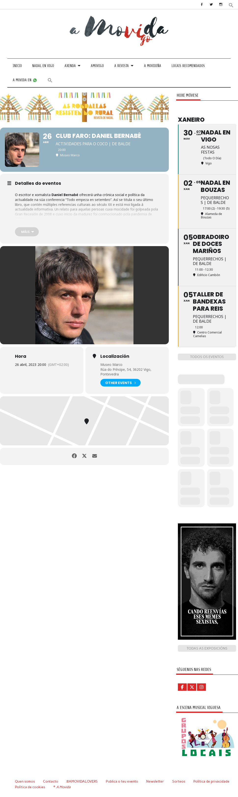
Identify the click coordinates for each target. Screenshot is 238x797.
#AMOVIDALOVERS (82, 781)
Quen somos (25, 781)
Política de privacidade (212, 781)
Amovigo (97, 66)
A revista (121, 66)
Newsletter (156, 781)
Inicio (17, 66)
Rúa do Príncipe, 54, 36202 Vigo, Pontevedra (126, 372)
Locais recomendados (188, 66)
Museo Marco (111, 364)
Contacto (50, 781)
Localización (114, 356)
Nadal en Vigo (43, 66)
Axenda (70, 66)
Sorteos (179, 781)
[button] (231, 4)
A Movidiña (152, 66)
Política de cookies (30, 787)
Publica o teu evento (122, 781)
